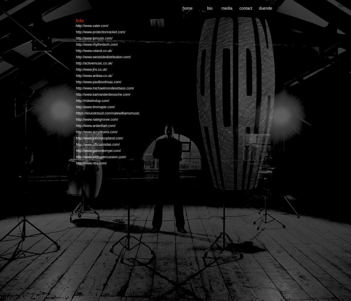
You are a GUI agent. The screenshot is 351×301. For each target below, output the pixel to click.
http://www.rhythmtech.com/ (97, 45)
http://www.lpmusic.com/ (94, 38)
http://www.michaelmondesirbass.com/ (105, 88)
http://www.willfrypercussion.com (100, 157)
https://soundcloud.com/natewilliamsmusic (107, 113)
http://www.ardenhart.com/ (95, 126)
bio (209, 8)
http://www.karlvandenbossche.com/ (103, 95)
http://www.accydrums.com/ (96, 132)
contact (245, 8)
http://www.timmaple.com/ (95, 107)
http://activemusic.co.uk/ (94, 63)
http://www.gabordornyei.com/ (98, 151)
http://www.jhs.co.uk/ (91, 70)
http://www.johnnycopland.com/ (99, 138)
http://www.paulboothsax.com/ (98, 82)
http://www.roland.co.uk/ (94, 51)
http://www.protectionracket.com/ (100, 32)
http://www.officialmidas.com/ (98, 145)
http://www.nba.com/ (91, 163)
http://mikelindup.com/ (92, 101)
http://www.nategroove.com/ (97, 120)
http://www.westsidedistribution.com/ (103, 57)
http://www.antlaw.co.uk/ (94, 76)
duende (265, 8)
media (227, 8)
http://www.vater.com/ (92, 26)
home (343, 5)
